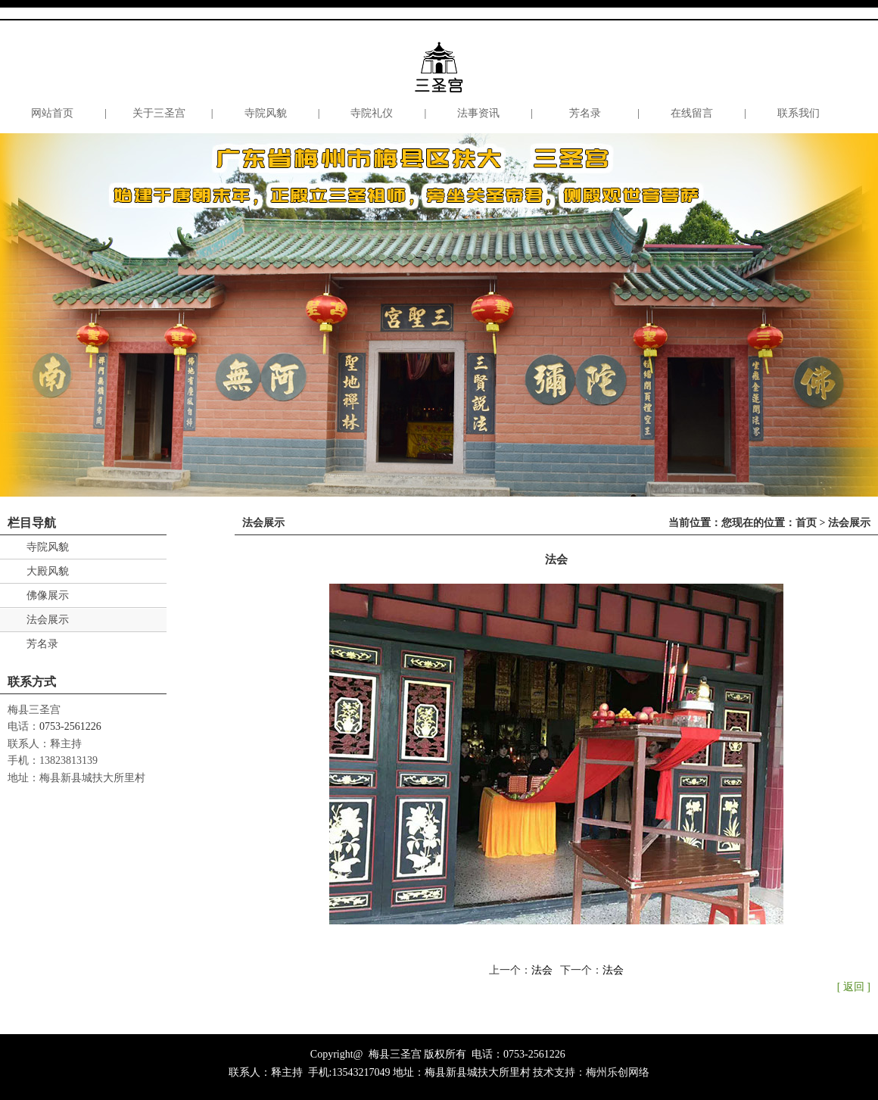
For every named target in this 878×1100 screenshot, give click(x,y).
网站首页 (52, 113)
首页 (806, 522)
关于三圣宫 (158, 113)
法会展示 (47, 619)
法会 (542, 970)
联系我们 (798, 113)
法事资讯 (478, 113)
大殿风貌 (47, 571)
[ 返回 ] (853, 986)
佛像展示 (47, 595)
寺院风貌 (265, 113)
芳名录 (585, 113)
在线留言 (692, 113)
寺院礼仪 (371, 113)
